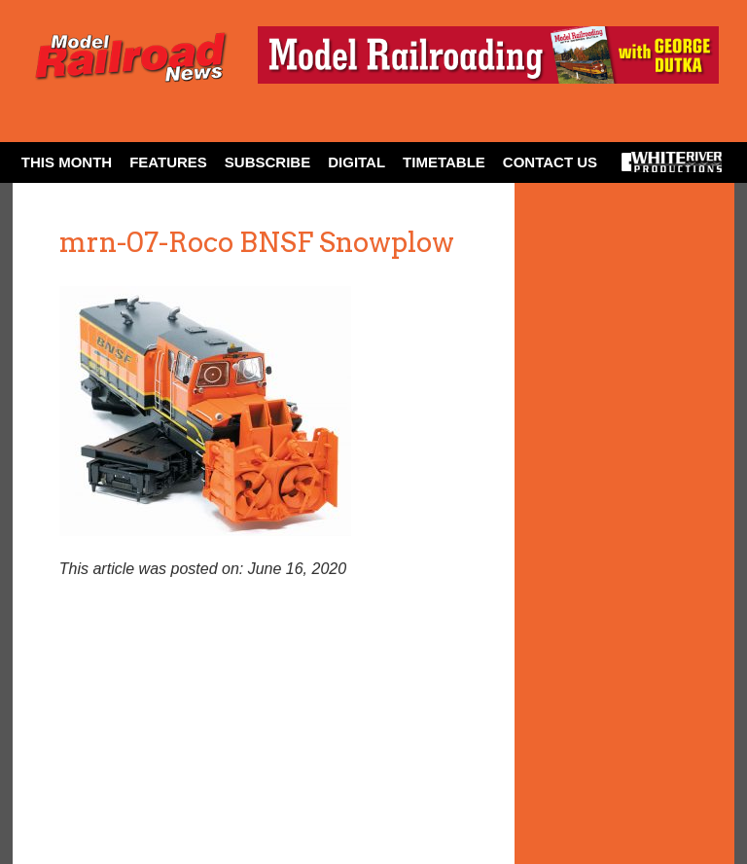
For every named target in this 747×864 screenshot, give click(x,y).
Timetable (444, 162)
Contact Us (550, 162)
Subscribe (267, 162)
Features (168, 162)
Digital (356, 162)
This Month (66, 162)
